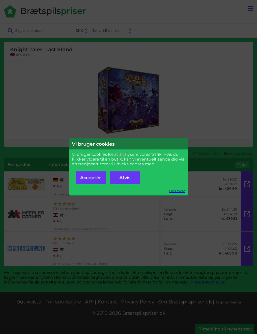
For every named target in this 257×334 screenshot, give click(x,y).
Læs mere (177, 191)
